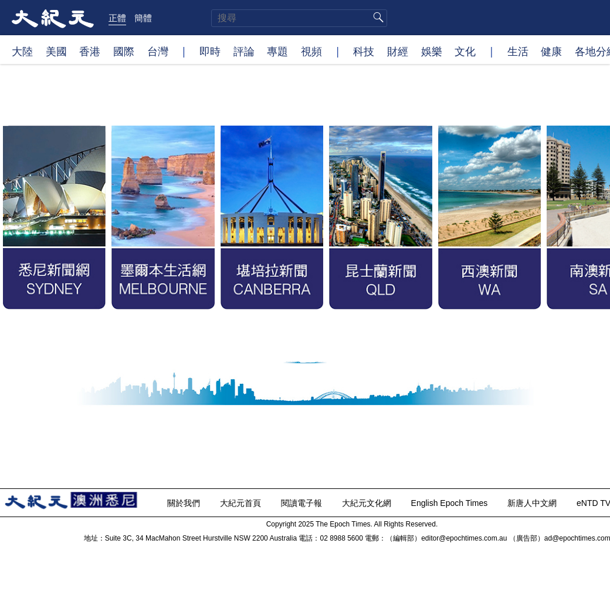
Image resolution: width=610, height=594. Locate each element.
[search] (299, 18)
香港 (89, 51)
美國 (56, 51)
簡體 (143, 17)
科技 (363, 51)
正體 (117, 17)
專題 (277, 51)
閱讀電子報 (302, 503)
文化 (465, 51)
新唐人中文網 (533, 503)
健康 (551, 51)
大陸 (22, 51)
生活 (517, 51)
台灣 (157, 51)
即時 (210, 51)
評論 (244, 51)
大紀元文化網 (368, 503)
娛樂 (431, 51)
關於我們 (184, 503)
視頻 (311, 51)
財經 (397, 51)
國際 (123, 51)
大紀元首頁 (241, 503)
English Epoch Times (450, 503)
